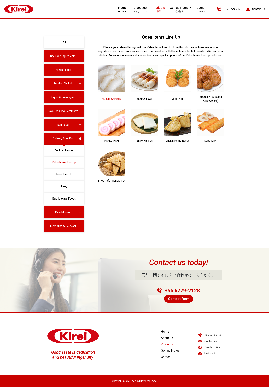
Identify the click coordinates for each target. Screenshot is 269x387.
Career (165, 357)
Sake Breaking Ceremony (64, 111)
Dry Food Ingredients (66, 56)
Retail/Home (68, 212)
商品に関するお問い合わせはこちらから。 (179, 275)
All (64, 42)
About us (167, 338)
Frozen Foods (68, 70)
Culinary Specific (67, 138)
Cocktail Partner (64, 150)
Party (64, 186)
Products (167, 344)
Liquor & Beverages (66, 97)
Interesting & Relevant (65, 226)
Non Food (69, 125)
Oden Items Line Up (64, 162)
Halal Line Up (64, 174)
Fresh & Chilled (68, 84)
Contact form (178, 299)
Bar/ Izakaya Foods (64, 198)
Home (165, 331)
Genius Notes (170, 350)
